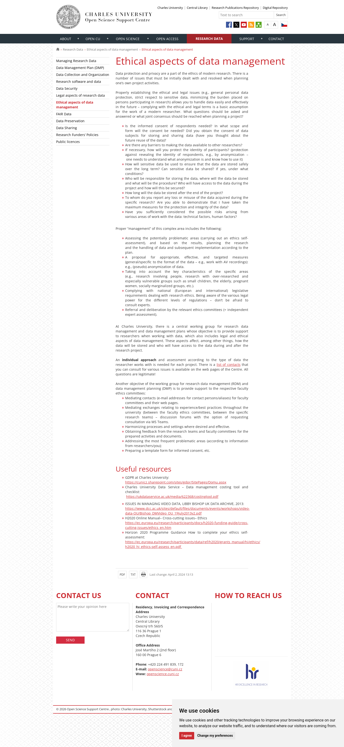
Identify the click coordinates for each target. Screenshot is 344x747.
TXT (133, 575)
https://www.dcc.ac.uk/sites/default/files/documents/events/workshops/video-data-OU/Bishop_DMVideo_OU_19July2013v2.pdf (187, 511)
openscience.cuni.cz (163, 674)
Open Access (167, 39)
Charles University (170, 7)
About (65, 39)
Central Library (197, 7)
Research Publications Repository (235, 7)
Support (246, 39)
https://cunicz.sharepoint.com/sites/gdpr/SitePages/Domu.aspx (175, 482)
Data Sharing (66, 128)
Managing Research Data (76, 60)
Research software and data (78, 81)
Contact (276, 39)
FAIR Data (63, 114)
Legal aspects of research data (80, 95)
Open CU (93, 39)
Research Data (209, 38)
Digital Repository (275, 7)
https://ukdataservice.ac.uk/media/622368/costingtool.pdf (172, 496)
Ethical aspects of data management (112, 49)
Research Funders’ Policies (77, 134)
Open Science (128, 39)
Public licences (68, 141)
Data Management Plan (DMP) (80, 67)
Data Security (66, 88)
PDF (122, 575)
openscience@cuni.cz (165, 669)
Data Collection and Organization (82, 74)
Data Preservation (70, 121)
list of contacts (229, 364)
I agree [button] (187, 735)
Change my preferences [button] (215, 735)
